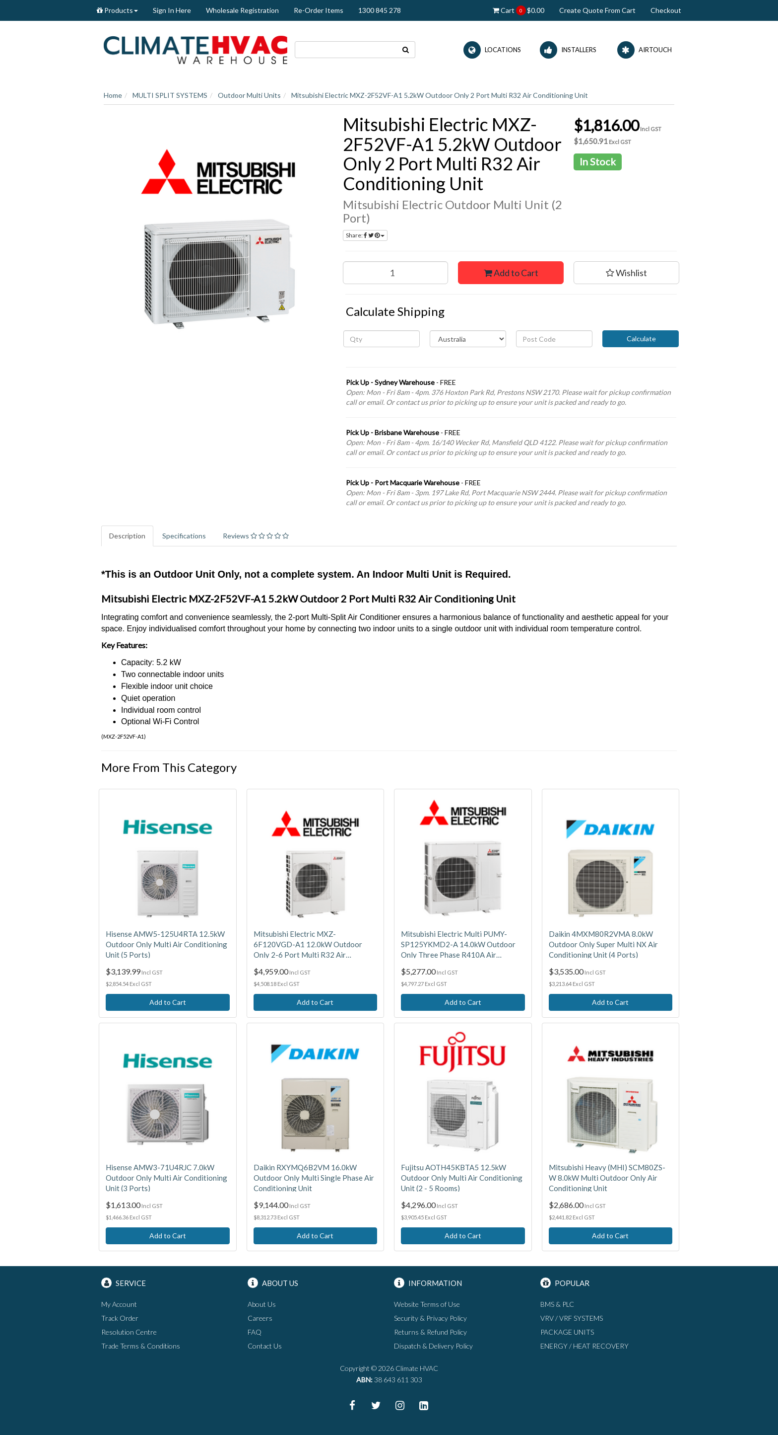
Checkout (665, 10)
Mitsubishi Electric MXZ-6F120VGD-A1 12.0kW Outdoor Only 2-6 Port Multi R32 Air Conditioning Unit (308, 944)
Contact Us (265, 1346)
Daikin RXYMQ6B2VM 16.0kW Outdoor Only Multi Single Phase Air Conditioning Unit (314, 1178)
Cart (518, 10)
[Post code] (554, 338)
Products (117, 10)
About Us (262, 1304)
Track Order (119, 1318)
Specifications (184, 535)
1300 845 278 (379, 10)
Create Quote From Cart (597, 10)
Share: (365, 235)
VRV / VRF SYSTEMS (571, 1318)
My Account (119, 1304)
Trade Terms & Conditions (140, 1346)
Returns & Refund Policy (430, 1332)
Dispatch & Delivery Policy (433, 1346)
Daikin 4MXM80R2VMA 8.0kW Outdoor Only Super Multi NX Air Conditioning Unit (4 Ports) (603, 944)
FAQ (254, 1332)
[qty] (381, 338)
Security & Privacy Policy (430, 1318)
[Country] (468, 338)
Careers (260, 1318)
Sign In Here (172, 10)
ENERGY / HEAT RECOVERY (584, 1346)
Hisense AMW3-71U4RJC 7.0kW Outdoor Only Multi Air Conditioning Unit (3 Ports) (166, 1178)
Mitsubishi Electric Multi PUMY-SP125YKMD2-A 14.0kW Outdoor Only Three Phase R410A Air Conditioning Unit (458, 944)
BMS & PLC (557, 1304)
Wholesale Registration (242, 10)
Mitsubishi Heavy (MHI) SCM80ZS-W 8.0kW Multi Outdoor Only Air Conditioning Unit (607, 1178)
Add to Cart (511, 272)
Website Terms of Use (427, 1304)
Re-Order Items (318, 10)
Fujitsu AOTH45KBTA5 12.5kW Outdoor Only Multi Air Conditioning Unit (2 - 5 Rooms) (461, 1178)
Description (127, 535)
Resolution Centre (129, 1332)
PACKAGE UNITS (567, 1332)
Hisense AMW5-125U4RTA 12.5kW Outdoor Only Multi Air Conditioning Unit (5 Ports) (166, 944)
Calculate (640, 338)
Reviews (256, 535)
